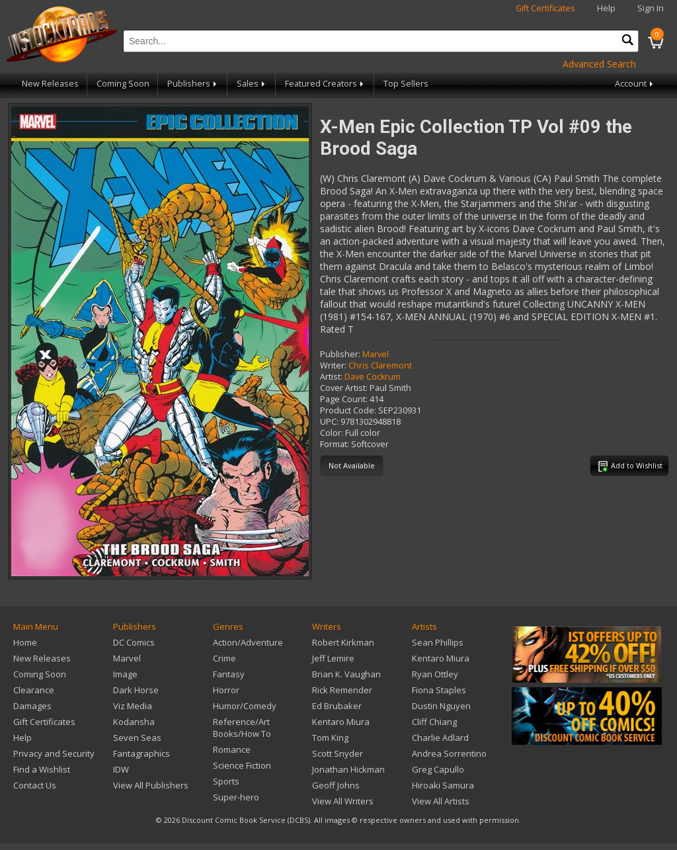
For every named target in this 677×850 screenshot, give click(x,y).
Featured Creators (325, 83)
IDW (121, 769)
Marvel (375, 354)
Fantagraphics (141, 753)
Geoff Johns (336, 785)
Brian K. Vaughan (346, 674)
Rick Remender (342, 690)
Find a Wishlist (41, 769)
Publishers (193, 83)
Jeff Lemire (333, 658)
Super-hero (236, 797)
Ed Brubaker (337, 706)
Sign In (650, 8)
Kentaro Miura (341, 722)
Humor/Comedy (244, 706)
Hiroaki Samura (443, 785)
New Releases (50, 83)
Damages (32, 706)
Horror (226, 690)
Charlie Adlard (440, 738)
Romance (232, 749)
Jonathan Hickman (348, 769)
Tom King (330, 738)
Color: (331, 433)
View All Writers (343, 801)
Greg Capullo (438, 769)
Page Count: (344, 399)
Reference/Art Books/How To (242, 728)
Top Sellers (405, 83)
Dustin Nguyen (441, 706)
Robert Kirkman (343, 642)
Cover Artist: (344, 388)
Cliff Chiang (434, 722)
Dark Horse (136, 690)
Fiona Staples (439, 690)
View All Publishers (150, 785)
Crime (224, 658)
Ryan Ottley (435, 674)
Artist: (331, 376)
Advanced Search (599, 64)
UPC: (329, 421)
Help (606, 8)
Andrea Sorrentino (449, 753)
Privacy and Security (54, 753)
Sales (252, 83)
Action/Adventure (248, 642)
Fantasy (229, 674)
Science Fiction (242, 765)
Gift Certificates (545, 8)
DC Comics (134, 642)
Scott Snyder (337, 753)
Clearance (33, 690)
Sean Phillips (437, 642)
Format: (334, 444)
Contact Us (34, 785)
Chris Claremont (380, 365)
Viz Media (132, 706)
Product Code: (348, 410)
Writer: (333, 365)
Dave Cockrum (372, 376)
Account (635, 83)
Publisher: (340, 354)
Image (125, 674)
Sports (226, 781)
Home (25, 642)
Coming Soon (123, 83)
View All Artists (440, 801)
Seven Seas (137, 738)
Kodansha (134, 722)
